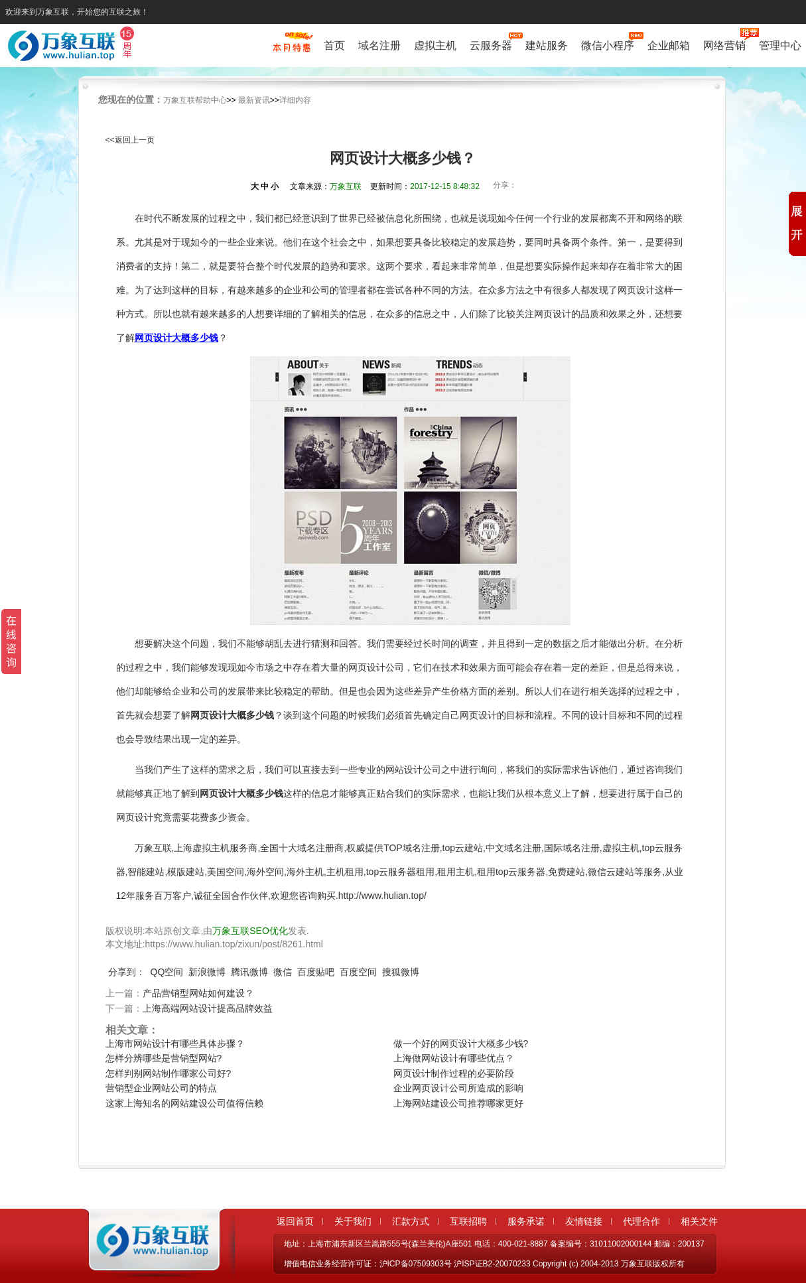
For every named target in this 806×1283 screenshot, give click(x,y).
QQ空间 (167, 972)
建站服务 (546, 45)
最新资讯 (254, 100)
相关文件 (699, 1221)
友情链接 (583, 1221)
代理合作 (641, 1221)
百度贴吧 (315, 972)
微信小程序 (607, 44)
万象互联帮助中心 (195, 100)
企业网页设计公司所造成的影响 (458, 1088)
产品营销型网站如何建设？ (198, 993)
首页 (334, 45)
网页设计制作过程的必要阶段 (453, 1073)
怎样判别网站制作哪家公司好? (168, 1073)
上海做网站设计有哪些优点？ (453, 1058)
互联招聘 (468, 1221)
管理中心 (780, 45)
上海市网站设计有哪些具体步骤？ (175, 1043)
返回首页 (295, 1221)
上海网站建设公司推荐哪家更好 (458, 1103)
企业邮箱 (668, 45)
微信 (282, 972)
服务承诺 (526, 1221)
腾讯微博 (249, 972)
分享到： (126, 972)
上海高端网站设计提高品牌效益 (208, 1008)
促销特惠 (291, 48)
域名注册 (379, 45)
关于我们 (352, 1221)
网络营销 (724, 44)
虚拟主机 (435, 45)
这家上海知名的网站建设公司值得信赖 (184, 1103)
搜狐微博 (400, 972)
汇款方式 (410, 1221)
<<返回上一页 (130, 140)
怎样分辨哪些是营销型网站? (163, 1058)
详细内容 (295, 100)
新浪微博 (207, 972)
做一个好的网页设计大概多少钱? (461, 1043)
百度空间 (358, 972)
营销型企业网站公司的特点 (161, 1088)
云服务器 (491, 44)
